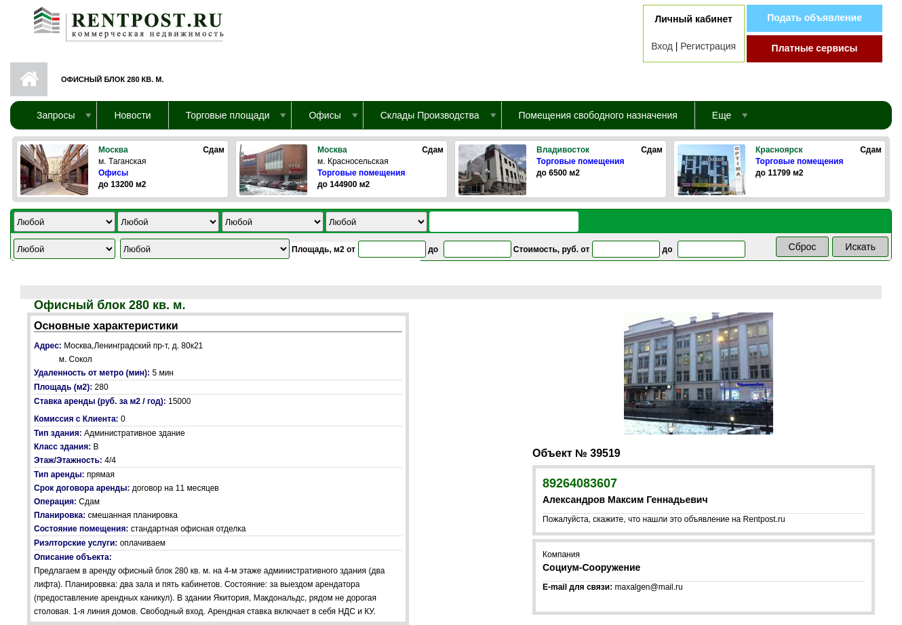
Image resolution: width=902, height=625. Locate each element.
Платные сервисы (815, 48)
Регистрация (708, 46)
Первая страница (28, 79)
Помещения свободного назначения (598, 115)
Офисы (113, 173)
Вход (662, 46)
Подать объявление (814, 17)
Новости (132, 115)
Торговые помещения (361, 173)
